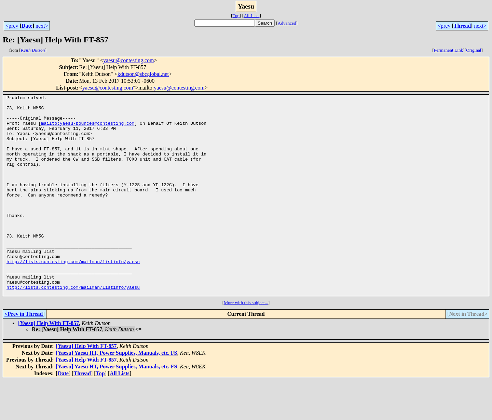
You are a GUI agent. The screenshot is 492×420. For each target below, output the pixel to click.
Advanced (287, 23)
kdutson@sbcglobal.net (143, 74)
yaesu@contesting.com (128, 60)
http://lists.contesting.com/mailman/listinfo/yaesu (73, 295)
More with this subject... (246, 342)
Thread (462, 26)
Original (473, 50)
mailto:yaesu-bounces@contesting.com (87, 129)
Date (27, 26)
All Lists (251, 15)
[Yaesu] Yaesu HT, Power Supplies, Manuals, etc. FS (116, 393)
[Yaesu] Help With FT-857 (48, 363)
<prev (11, 26)
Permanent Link (448, 50)
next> (42, 26)
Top (236, 15)
